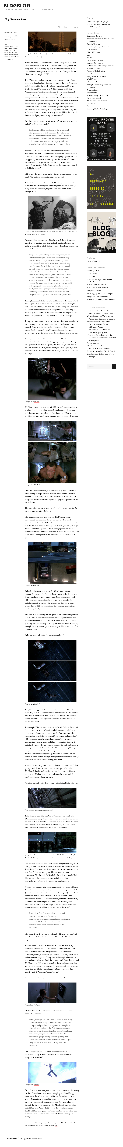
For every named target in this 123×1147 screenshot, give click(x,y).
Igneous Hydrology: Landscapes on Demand (99, 280)
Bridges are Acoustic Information (99, 296)
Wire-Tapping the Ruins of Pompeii (100, 293)
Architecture (8, 43)
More (100, 27)
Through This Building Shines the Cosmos (99, 86)
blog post (28, 866)
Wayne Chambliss (93, 316)
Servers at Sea (92, 273)
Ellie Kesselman (92, 346)
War (18, 56)
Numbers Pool (92, 90)
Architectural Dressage (95, 60)
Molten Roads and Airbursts (97, 101)
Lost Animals (92, 74)
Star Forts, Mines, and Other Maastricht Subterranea (101, 48)
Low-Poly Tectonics (94, 270)
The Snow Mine (106, 335)
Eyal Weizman (13, 48)
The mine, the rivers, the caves (97, 287)
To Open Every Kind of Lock (97, 95)
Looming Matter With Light (97, 109)
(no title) (90, 106)
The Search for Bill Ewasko (96, 284)
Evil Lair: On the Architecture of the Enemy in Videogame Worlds (99, 324)
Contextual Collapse (94, 36)
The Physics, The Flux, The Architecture (101, 299)
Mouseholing (13, 54)
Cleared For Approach (95, 82)
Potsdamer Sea (92, 92)
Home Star (91, 103)
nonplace (64, 878)
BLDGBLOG (17, 6)
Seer (88, 55)
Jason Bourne (8, 52)
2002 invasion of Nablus (47, 89)
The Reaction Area (93, 68)
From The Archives (96, 267)
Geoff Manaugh (92, 311)
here (56, 1126)
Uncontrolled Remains (95, 63)
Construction (8, 47)
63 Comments (8, 59)
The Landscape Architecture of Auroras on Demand (101, 40)
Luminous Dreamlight (95, 98)
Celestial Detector (93, 44)
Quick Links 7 (92, 276)
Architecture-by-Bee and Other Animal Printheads (102, 347)
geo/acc (89, 57)
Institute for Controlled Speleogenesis (100, 66)
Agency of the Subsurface (96, 71)
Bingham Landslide (94, 290)
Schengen (62, 893)
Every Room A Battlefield (96, 76)
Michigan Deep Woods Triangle (104, 351)
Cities (6, 45)
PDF (46, 74)
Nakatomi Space (68, 27)
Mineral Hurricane (93, 52)
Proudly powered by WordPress (31, 1138)
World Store (91, 79)
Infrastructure (9, 50)
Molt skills (91, 321)
